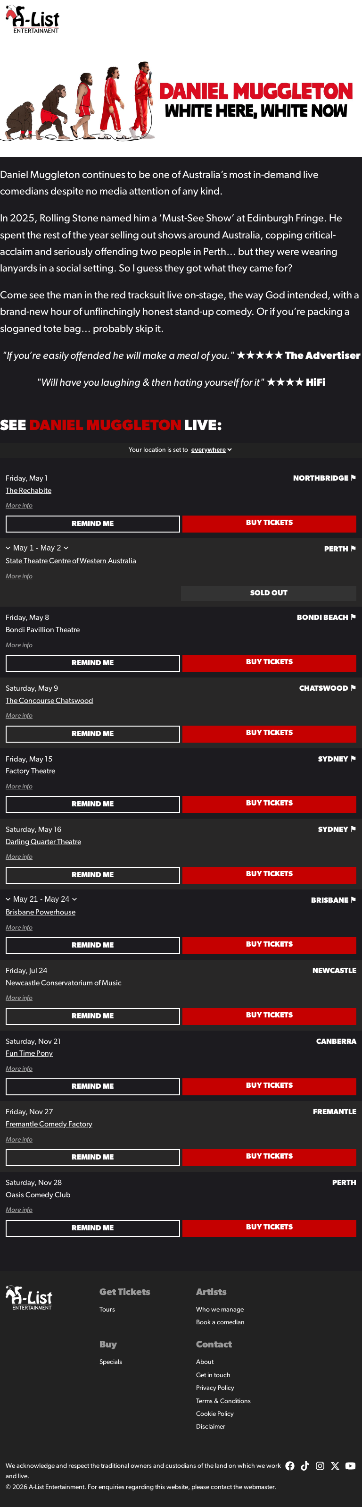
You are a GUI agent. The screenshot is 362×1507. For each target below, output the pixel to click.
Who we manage (220, 1309)
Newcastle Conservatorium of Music (64, 983)
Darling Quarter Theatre (43, 842)
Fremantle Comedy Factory (49, 1124)
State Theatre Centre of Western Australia (71, 561)
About (205, 1362)
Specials (110, 1362)
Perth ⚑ (340, 549)
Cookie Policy (215, 1414)
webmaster (259, 1487)
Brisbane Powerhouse (40, 912)
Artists (211, 1292)
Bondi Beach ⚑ (326, 618)
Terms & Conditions (223, 1401)
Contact (214, 1345)
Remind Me (93, 524)
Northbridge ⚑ (324, 479)
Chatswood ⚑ (327, 689)
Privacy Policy (215, 1388)
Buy (108, 1345)
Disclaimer (210, 1427)
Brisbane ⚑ (333, 901)
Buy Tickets (269, 523)
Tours (107, 1309)
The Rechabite (28, 491)
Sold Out (269, 593)
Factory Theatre (30, 771)
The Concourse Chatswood (49, 701)
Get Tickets (124, 1292)
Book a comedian (220, 1322)
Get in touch (213, 1375)
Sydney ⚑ (337, 759)
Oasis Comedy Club (38, 1195)
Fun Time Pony (29, 1054)
